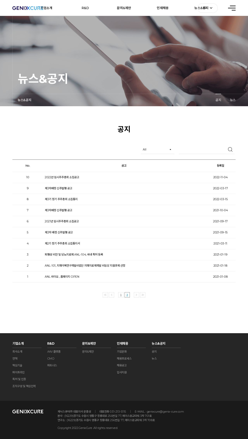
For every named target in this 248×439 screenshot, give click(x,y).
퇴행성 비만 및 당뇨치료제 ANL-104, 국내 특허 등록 (74, 254)
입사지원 (122, 372)
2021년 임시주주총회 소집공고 (62, 221)
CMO (50, 358)
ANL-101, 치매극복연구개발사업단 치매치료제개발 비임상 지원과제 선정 (85, 265)
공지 (218, 100)
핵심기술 (17, 365)
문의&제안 (124, 8)
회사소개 (17, 351)
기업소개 (46, 8)
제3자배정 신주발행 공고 (58, 188)
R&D (85, 8)
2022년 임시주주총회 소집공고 (62, 177)
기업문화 (122, 351)
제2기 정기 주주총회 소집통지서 (62, 243)
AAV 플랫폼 (54, 351)
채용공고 (122, 365)
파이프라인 (18, 372)
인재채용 (163, 8)
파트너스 (52, 365)
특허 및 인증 (19, 379)
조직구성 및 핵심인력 (24, 386)
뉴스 (233, 100)
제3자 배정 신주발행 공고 (59, 232)
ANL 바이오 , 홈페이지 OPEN (62, 276)
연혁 (14, 358)
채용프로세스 (124, 358)
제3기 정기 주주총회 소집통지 (61, 199)
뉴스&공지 (158, 343)
